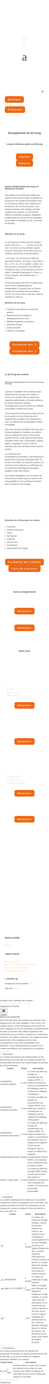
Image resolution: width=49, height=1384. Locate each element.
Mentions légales (14, 961)
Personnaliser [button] (15, 1003)
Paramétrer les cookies (16, 970)
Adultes (24, 156)
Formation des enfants (24, 562)
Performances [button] (6, 1345)
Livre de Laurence (24, 568)
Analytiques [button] (5, 1194)
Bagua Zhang (12, 695)
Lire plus (27, 1003)
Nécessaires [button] (5, 1051)
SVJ (31, 984)
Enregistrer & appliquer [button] (9, 1380)
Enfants (24, 163)
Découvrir (24, 611)
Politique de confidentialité (18, 967)
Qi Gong (10, 689)
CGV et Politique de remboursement (22, 964)
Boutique (14, 99)
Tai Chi (23, 245)
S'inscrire (15, 109)
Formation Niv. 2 (24, 351)
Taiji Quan (11, 692)
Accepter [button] (3, 1003)
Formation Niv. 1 (24, 344)
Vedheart (17, 988)
